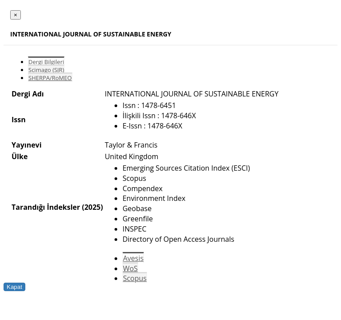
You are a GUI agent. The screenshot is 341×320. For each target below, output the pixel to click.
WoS (130, 268)
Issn (19, 119)
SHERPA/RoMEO (50, 78)
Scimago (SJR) (46, 70)
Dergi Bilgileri (46, 62)
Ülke (20, 156)
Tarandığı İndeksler (46, 207)
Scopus (135, 278)
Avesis (133, 258)
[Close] (15, 15)
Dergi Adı (28, 94)
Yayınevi (27, 145)
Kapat (14, 287)
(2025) (92, 207)
